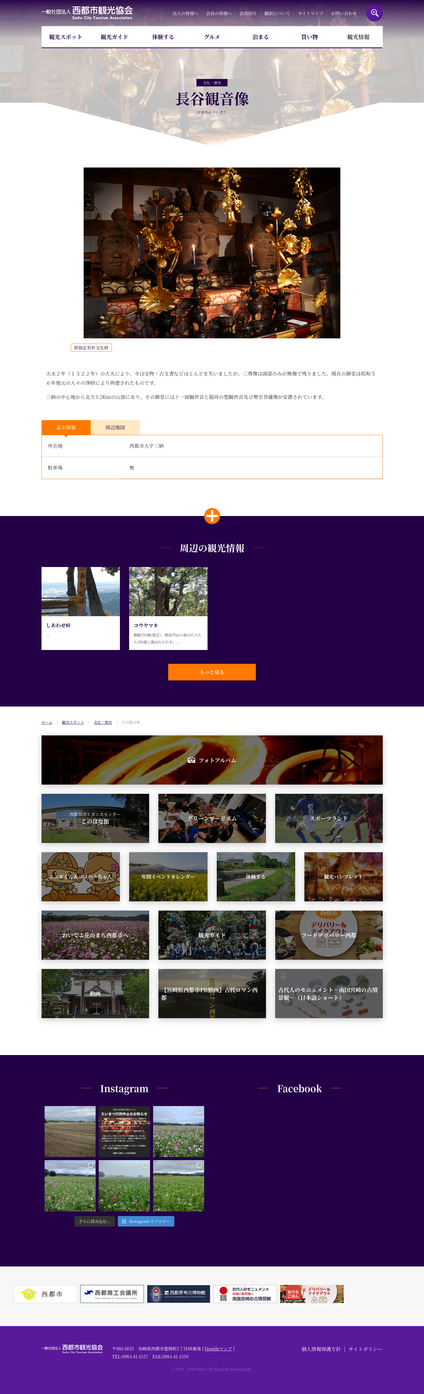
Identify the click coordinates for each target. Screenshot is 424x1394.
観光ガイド (114, 37)
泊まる (260, 37)
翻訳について (277, 13)
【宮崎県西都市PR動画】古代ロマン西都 (209, 993)
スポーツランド (329, 818)
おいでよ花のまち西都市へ (95, 935)
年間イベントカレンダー (168, 876)
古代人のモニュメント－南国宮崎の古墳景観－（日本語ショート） (328, 993)
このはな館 (95, 818)
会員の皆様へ (219, 13)
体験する (163, 37)
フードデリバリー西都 (328, 935)
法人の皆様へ (185, 13)
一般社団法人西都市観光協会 (87, 13)
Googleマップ (218, 1348)
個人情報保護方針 (321, 1349)
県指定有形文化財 (91, 348)
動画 (95, 993)
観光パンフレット (343, 876)
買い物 (309, 37)
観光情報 (358, 37)
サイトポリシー (366, 1349)
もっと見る (212, 671)
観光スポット (65, 37)
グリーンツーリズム (212, 818)
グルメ (212, 37)
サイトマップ (310, 13)
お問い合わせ (344, 13)
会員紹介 (248, 13)
